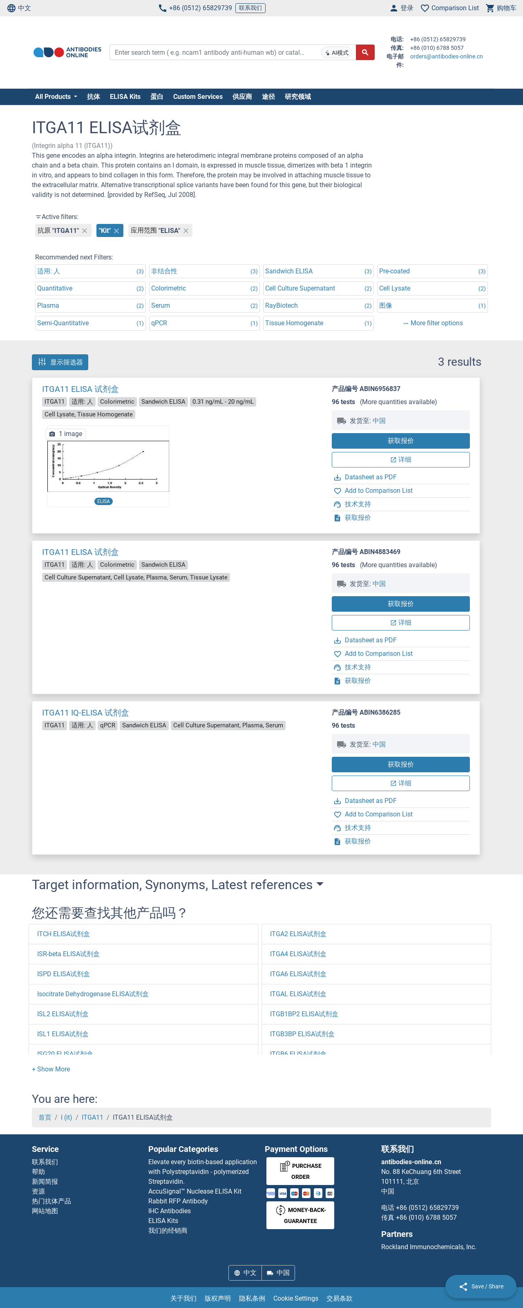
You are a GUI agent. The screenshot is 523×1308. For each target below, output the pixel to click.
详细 (400, 459)
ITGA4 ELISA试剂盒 (298, 954)
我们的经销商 (168, 1230)
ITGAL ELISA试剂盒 (298, 994)
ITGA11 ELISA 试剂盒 (80, 389)
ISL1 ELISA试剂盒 (63, 1034)
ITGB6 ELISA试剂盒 (298, 1054)
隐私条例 (252, 1298)
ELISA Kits (125, 97)
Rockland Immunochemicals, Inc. (428, 1247)
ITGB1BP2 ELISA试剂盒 (304, 1014)
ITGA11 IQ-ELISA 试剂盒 (85, 713)
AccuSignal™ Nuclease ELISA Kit (194, 1191)
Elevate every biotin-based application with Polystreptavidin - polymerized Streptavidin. (202, 1171)
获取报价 (401, 441)
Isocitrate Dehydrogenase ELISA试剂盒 (93, 994)
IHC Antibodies (169, 1211)
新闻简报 (45, 1181)
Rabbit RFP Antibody (178, 1201)
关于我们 (183, 1298)
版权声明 (218, 1298)
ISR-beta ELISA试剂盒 (68, 954)
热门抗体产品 (51, 1201)
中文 (19, 8)
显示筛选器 (60, 362)
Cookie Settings (295, 1298)
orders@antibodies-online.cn (446, 56)
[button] (51, 1069)
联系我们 (250, 7)
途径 (268, 97)
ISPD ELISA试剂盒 (63, 974)
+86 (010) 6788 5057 (426, 1217)
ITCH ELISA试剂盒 (63, 934)
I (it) (66, 1117)
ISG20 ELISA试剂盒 (65, 1054)
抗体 (93, 97)
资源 (38, 1191)
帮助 (38, 1172)
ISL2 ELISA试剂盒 (63, 1014)
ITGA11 (92, 1117)
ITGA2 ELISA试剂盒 (298, 934)
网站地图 (45, 1211)
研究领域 (298, 97)
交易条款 (339, 1298)
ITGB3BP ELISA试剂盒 (302, 1034)
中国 (379, 421)
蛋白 (156, 97)
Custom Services (198, 97)
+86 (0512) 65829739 (195, 8)
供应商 (242, 97)
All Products (53, 97)
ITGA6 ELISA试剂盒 (298, 974)
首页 (44, 1117)
